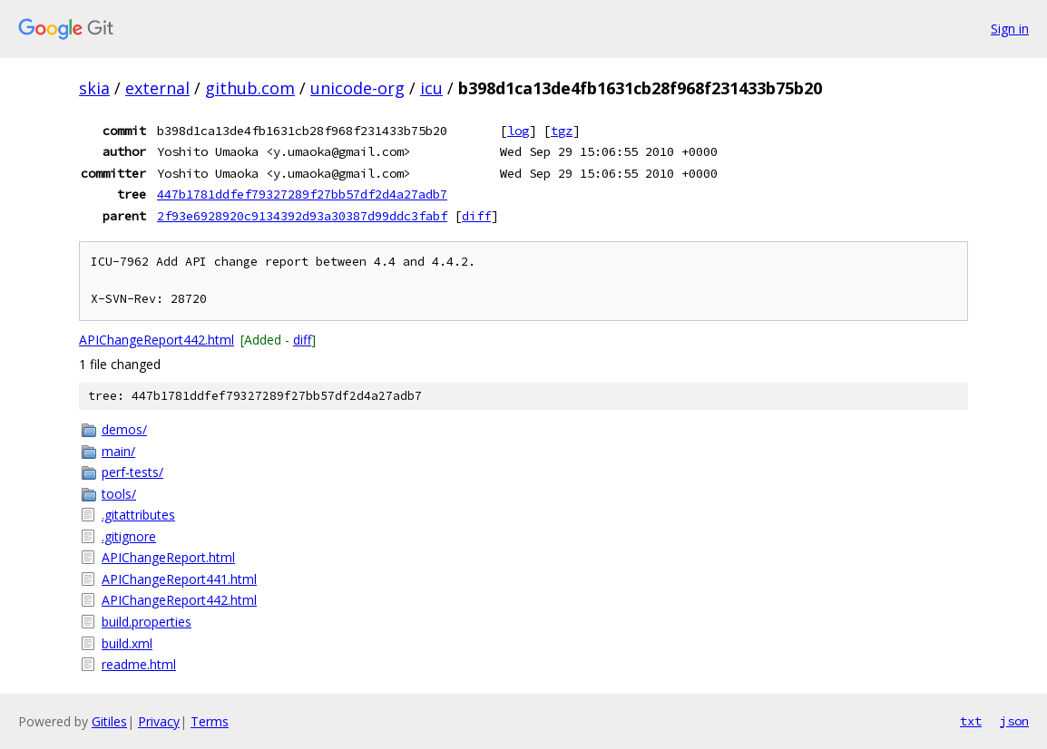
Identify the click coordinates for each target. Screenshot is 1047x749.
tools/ (119, 493)
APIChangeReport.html (168, 557)
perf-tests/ (132, 472)
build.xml (127, 643)
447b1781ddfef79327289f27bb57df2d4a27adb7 (302, 194)
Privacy (159, 721)
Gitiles (109, 721)
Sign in (1010, 28)
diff (476, 216)
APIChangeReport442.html (156, 339)
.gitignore (129, 536)
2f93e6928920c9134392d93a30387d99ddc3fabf (302, 216)
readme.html (139, 664)
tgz (561, 130)
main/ (118, 451)
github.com (250, 88)
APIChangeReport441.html (179, 579)
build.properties (146, 621)
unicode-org (357, 88)
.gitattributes (138, 514)
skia (94, 88)
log (518, 130)
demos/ (124, 429)
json (1014, 721)
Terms (210, 721)
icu (431, 88)
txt (971, 721)
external (157, 88)
